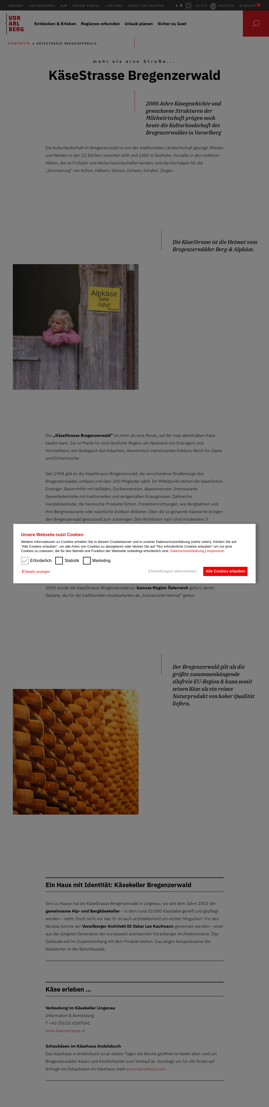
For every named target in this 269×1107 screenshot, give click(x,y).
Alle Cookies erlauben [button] (224, 571)
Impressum (215, 551)
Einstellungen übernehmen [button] (170, 571)
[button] (37, 572)
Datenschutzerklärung (187, 551)
